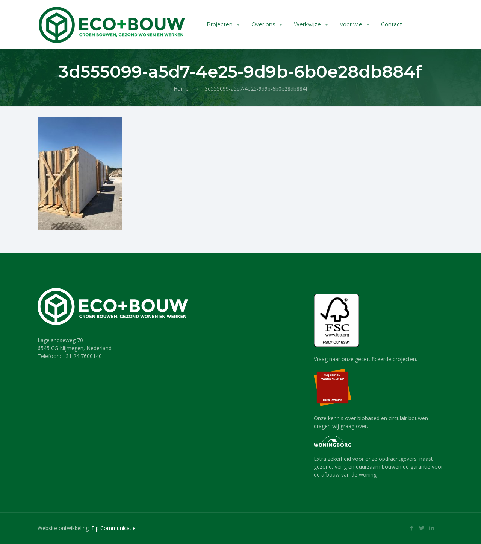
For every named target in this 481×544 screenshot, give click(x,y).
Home (181, 88)
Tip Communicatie (113, 528)
